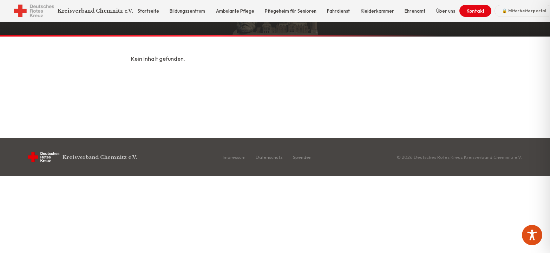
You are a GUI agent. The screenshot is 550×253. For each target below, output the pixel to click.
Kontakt (475, 11)
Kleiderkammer (377, 11)
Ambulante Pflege (235, 11)
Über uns (445, 11)
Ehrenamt (415, 11)
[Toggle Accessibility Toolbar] (532, 235)
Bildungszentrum (187, 11)
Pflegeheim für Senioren (290, 11)
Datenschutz (269, 157)
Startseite (148, 11)
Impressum (234, 157)
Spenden (302, 157)
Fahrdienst (338, 11)
